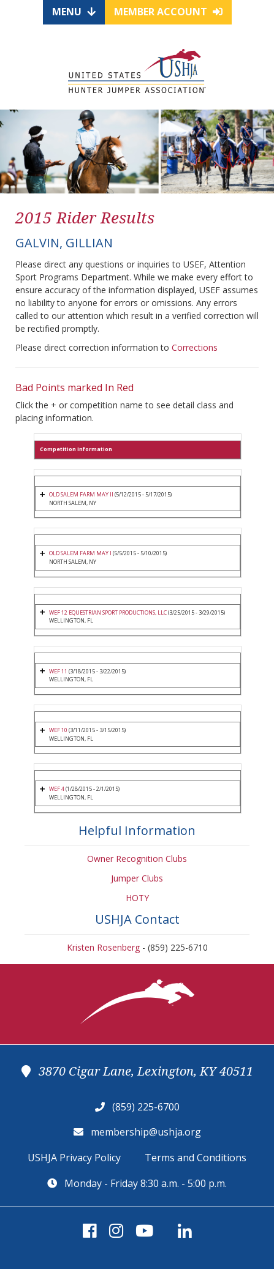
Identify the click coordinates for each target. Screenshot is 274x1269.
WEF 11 (58, 671)
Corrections (195, 347)
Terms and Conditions (195, 1157)
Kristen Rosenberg (103, 947)
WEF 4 (56, 789)
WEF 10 (58, 730)
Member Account (168, 11)
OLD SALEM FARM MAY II (81, 494)
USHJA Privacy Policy (74, 1157)
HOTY (137, 898)
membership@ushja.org (146, 1132)
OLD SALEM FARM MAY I (80, 553)
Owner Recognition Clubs (137, 858)
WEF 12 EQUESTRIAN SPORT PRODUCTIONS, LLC (108, 612)
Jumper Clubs (137, 878)
